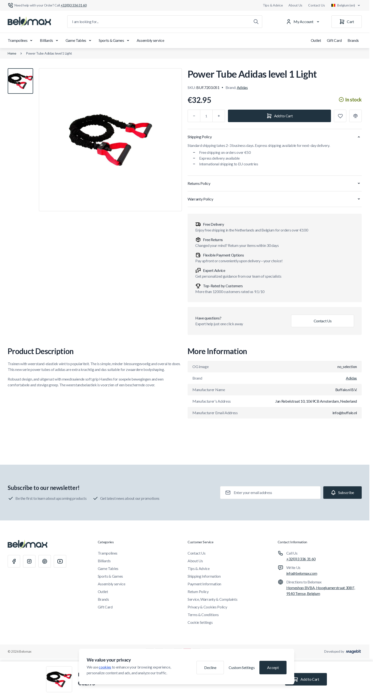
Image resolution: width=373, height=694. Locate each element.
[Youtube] (60, 561)
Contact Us (316, 5)
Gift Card (334, 40)
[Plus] (219, 116)
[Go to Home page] (29, 21)
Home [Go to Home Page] (12, 53)
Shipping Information (204, 576)
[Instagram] (29, 561)
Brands (353, 40)
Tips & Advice (273, 5)
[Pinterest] (44, 561)
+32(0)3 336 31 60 (301, 558)
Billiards (50, 40)
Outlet (316, 40)
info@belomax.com (301, 573)
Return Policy (198, 591)
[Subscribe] (342, 492)
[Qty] (206, 116)
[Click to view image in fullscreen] (110, 139)
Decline (210, 667)
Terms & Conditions (203, 614)
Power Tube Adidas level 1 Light (49, 53)
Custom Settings (242, 667)
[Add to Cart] (279, 116)
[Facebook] (14, 561)
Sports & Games (115, 40)
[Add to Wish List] (340, 116)
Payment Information (204, 583)
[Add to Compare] (355, 116)
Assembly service (150, 40)
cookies (105, 667)
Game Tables (79, 40)
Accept (273, 667)
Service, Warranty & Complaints (212, 599)
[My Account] (304, 21)
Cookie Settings (200, 622)
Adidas (242, 87)
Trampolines (21, 40)
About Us (295, 5)
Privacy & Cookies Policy (207, 607)
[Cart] (346, 21)
